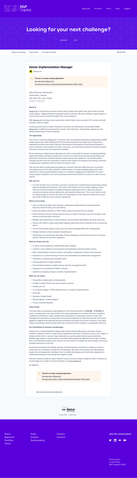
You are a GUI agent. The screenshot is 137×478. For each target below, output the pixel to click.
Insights (127, 8)
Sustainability (38, 440)
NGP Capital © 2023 (117, 464)
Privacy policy (63, 415)
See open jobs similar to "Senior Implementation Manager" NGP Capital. (59, 84)
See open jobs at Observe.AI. (44, 81)
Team (117, 8)
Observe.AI (33, 111)
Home (7, 433)
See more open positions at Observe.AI (49, 392)
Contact (61, 437)
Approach (86, 8)
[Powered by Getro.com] (68, 409)
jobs (33, 52)
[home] (28, 8)
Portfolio (98, 8)
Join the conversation (120, 433)
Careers (61, 433)
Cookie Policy (114, 462)
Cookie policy (72, 415)
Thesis (108, 8)
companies (18, 52)
